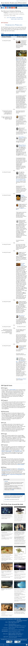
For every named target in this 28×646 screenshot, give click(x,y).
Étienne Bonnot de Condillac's (22, 137)
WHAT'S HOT (20, 19)
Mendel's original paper (7, 451)
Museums (20, 634)
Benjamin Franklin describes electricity (22, 145)
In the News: (5, 627)
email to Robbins (20, 464)
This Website (19, 621)
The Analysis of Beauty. (21, 209)
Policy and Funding (20, 627)
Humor (19, 631)
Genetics (10, 632)
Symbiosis (16, 546)
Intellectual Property (13, 637)
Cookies (19, 636)
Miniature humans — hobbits (6, 615)
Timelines (19, 4)
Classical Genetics (12, 4)
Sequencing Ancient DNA (5, 577)
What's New (24, 4)
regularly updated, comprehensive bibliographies (12, 474)
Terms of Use (11, 636)
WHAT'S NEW (14, 19)
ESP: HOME (2, 644)
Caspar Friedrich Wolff (20, 361)
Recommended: (5, 629)
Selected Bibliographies (13, 629)
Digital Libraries (12, 633)
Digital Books (11, 625)
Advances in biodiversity (5, 556)
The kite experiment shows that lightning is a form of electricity (21, 180)
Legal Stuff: (5, 636)
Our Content (13, 621)
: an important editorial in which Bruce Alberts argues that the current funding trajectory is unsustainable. (20, 533)
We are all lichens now (18, 557)
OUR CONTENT (12, 17)
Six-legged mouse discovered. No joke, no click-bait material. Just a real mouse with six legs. (19, 613)
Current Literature (12, 627)
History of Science (19, 633)
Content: (6, 624)
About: (6, 622)
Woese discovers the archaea (6, 554)
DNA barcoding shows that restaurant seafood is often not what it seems (6, 559)
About (6, 4)
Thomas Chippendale (23, 196)
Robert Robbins (13, 389)
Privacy (16, 636)
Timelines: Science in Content (14, 624)
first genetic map (18, 451)
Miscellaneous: (5, 631)
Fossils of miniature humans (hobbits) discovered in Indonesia (6, 535)
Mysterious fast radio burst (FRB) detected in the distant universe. (19, 572)
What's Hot (24, 5)
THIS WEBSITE (19, 17)
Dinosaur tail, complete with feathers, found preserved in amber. (6, 572)
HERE (13, 489)
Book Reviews (21, 629)
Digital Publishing (16, 632)
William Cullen (22, 315)
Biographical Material (13, 634)
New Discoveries (12, 628)
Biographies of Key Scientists (20, 625)
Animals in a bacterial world (19, 559)
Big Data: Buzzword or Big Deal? (19, 589)
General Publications (13, 631)
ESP (8, 17)
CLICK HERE (6, 499)
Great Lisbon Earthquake (23, 264)
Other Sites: (5, 633)
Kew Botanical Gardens (22, 378)
